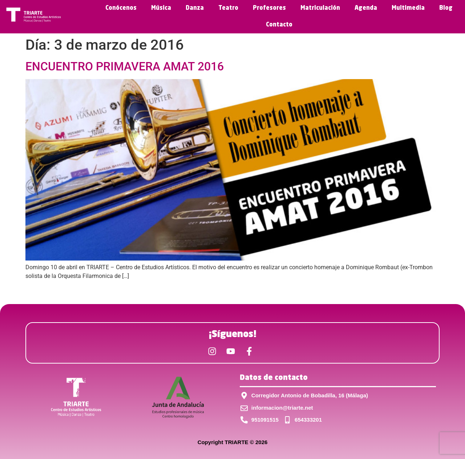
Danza (195, 8)
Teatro (228, 8)
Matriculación (320, 8)
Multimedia (408, 8)
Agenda (366, 8)
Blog (446, 8)
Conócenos (121, 8)
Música (161, 8)
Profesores (269, 8)
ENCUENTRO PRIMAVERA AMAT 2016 (124, 66)
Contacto (279, 25)
